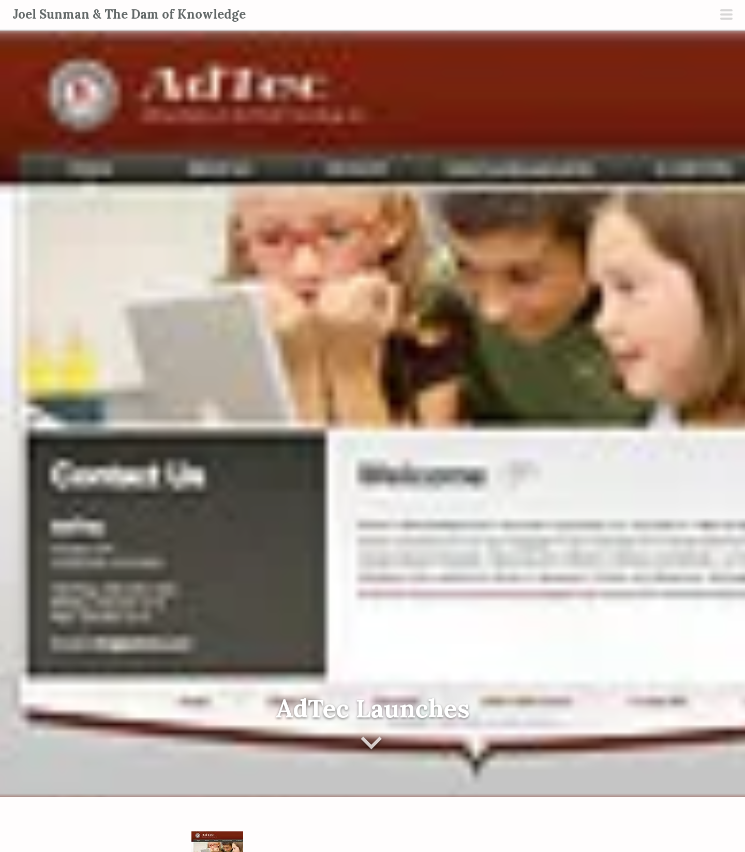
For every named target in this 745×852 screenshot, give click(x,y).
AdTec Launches (373, 708)
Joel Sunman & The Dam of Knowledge (129, 14)
